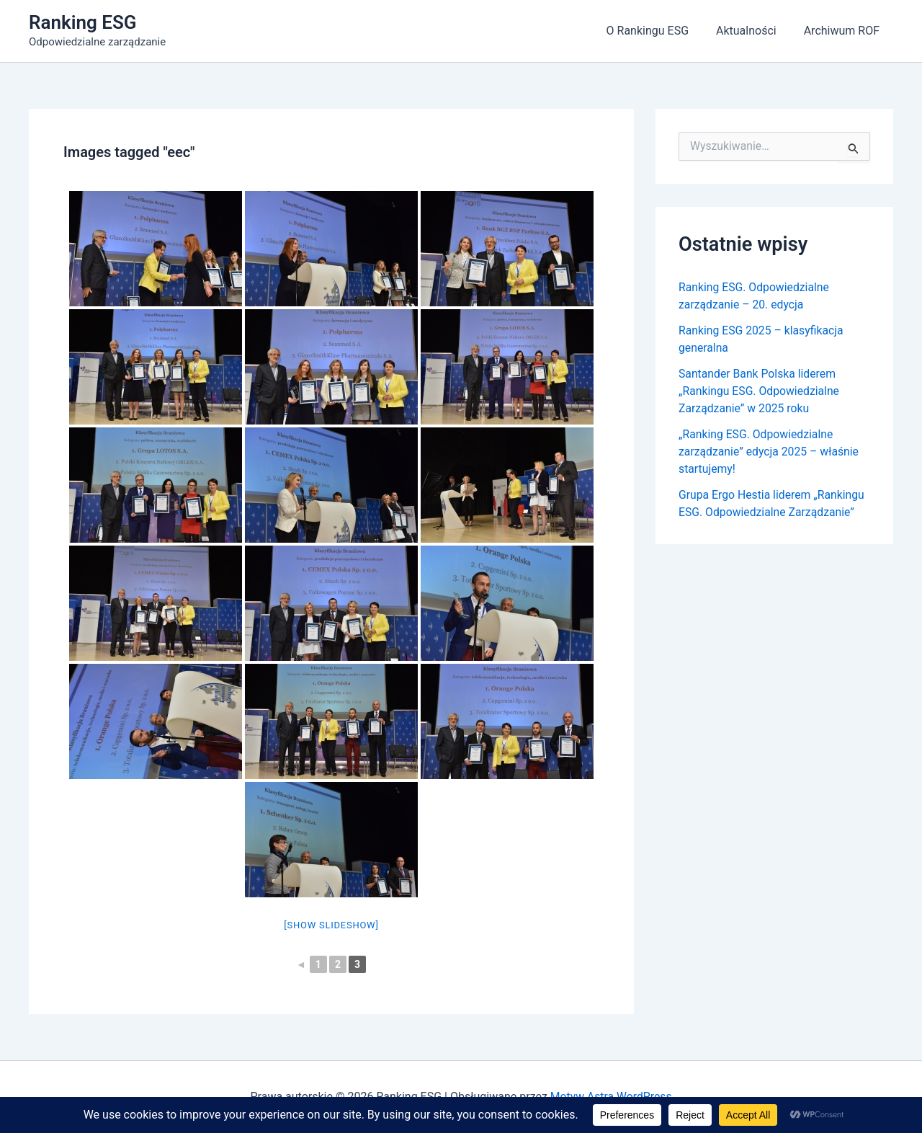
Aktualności (752, 30)
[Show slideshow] (331, 925)
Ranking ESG (83, 22)
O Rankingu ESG (658, 30)
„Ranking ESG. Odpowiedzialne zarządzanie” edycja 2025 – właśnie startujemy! (770, 451)
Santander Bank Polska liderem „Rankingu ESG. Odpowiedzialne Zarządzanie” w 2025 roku (760, 391)
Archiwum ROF (844, 30)
